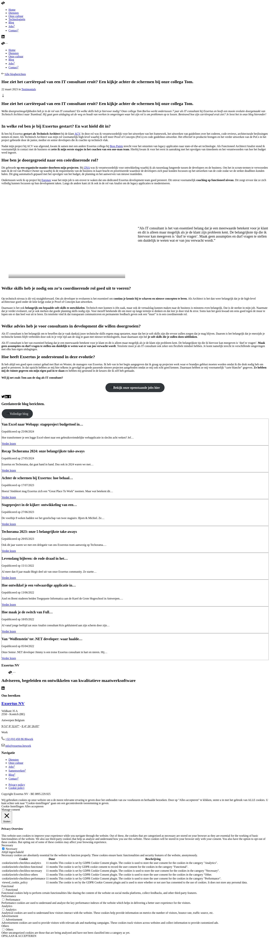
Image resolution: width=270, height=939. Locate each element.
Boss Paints (116, 146)
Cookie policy (16, 787)
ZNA (87, 167)
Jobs (12, 63)
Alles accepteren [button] (34, 806)
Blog (11, 59)
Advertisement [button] (9, 916)
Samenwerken (17, 770)
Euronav (46, 180)
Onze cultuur (16, 56)
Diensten (14, 53)
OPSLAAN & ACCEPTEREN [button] (18, 935)
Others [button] (5, 925)
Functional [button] (7, 886)
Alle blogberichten (13, 74)
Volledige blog (17, 414)
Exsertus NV (12, 703)
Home (12, 50)
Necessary (11, 848)
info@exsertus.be (18, 745)
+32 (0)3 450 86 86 (19, 739)
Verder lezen (9, 443)
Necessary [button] (7, 845)
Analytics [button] (6, 906)
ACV (77, 133)
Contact (13, 67)
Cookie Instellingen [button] (12, 806)
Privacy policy (17, 784)
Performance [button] (8, 896)
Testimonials (28, 89)
